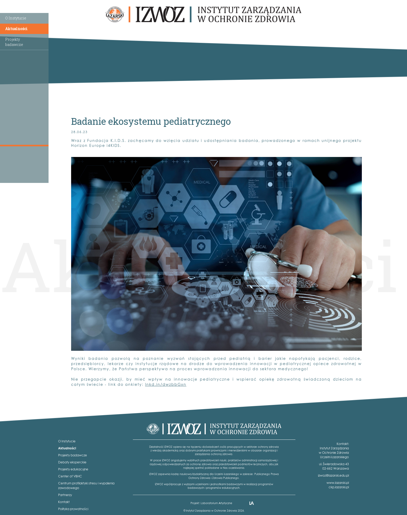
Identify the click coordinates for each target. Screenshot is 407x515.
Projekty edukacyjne (73, 469)
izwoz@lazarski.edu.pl (333, 475)
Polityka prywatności (73, 509)
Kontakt (64, 502)
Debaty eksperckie (72, 462)
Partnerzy (65, 495)
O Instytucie (15, 18)
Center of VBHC (70, 476)
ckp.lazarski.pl (339, 487)
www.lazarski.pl (338, 483)
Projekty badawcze (72, 455)
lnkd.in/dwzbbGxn (165, 384)
